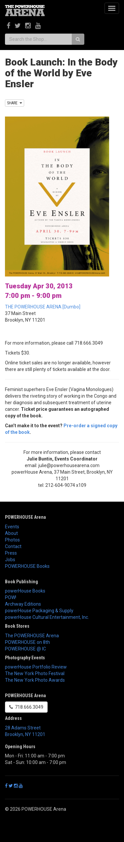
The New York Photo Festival (34, 673)
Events (12, 526)
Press (11, 553)
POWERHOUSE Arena (25, 517)
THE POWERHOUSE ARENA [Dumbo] (42, 306)
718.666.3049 (26, 707)
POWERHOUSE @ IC (25, 648)
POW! (10, 597)
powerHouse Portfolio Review (36, 667)
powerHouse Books (25, 590)
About (11, 533)
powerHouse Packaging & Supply (39, 610)
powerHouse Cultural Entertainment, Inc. (47, 617)
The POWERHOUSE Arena (32, 635)
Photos (12, 539)
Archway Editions (23, 604)
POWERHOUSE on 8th (27, 642)
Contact (13, 546)
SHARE (14, 103)
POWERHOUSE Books (27, 566)
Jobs (10, 559)
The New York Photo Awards (35, 680)
